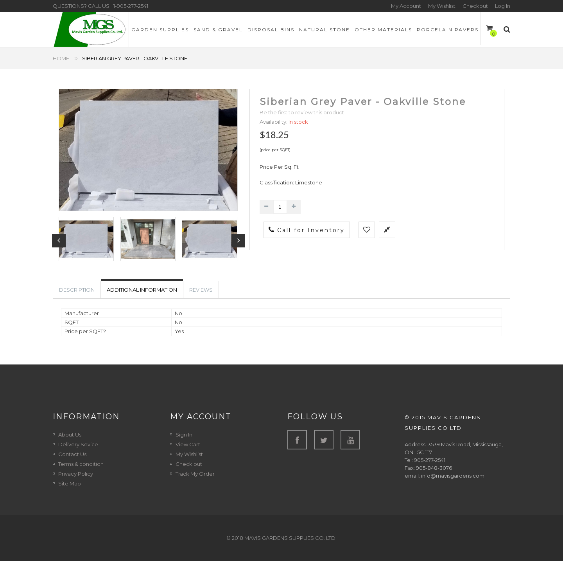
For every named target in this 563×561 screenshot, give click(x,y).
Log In (502, 6)
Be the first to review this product (302, 112)
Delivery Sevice (78, 444)
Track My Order (195, 474)
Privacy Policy (75, 474)
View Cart (188, 444)
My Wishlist (441, 6)
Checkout (475, 6)
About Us (69, 434)
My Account (406, 6)
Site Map (69, 483)
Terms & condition (81, 464)
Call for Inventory (307, 230)
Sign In (184, 434)
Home (61, 58)
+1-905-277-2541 (129, 6)
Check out (189, 464)
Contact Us (72, 454)
